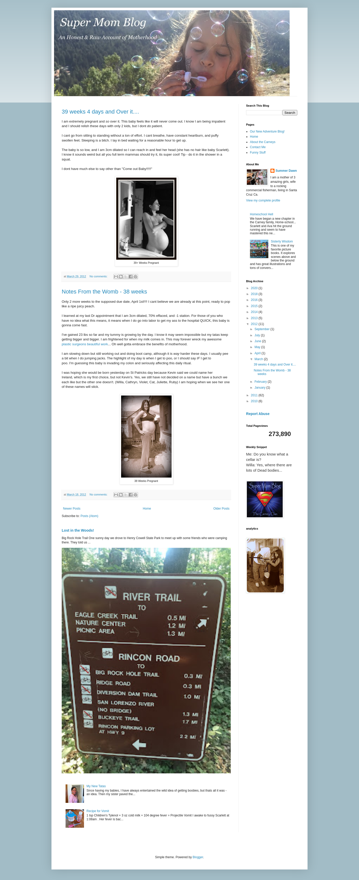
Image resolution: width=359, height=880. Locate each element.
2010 (255, 401)
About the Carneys (262, 142)
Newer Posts (71, 508)
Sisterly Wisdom (282, 241)
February (261, 381)
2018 (255, 294)
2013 (255, 318)
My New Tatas (96, 786)
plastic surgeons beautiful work (85, 344)
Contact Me (258, 147)
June (258, 341)
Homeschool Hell (261, 214)
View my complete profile (263, 200)
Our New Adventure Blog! (267, 131)
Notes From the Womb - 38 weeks (104, 291)
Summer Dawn (286, 171)
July (258, 335)
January (260, 387)
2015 (255, 306)
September (262, 329)
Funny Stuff (258, 152)
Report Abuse (257, 414)
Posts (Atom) (89, 516)
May (258, 347)
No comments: (99, 276)
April (258, 353)
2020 (255, 288)
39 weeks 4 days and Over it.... (100, 111)
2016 (255, 300)
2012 (255, 324)
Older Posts (221, 508)
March (259, 359)
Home (147, 508)
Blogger (198, 857)
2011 (255, 395)
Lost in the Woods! (78, 530)
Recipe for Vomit (98, 811)
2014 (255, 312)
